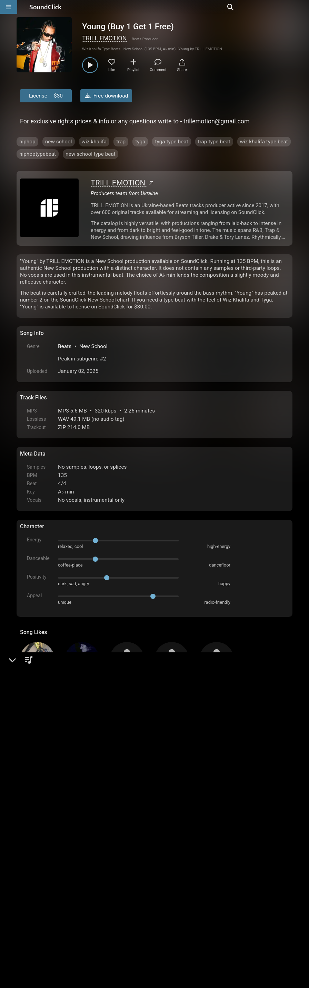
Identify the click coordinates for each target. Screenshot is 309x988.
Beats (64, 346)
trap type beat (214, 142)
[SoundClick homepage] (45, 6)
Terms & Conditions (83, 910)
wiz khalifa (94, 142)
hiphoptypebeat (37, 154)
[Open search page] (302, 7)
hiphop (27, 142)
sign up (47, 834)
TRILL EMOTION (104, 38)
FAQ (49, 910)
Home (30, 910)
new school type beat (91, 154)
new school (58, 142)
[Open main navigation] (8, 7)
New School (93, 346)
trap (121, 142)
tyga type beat (171, 142)
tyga (140, 142)
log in (72, 834)
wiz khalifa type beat (264, 142)
